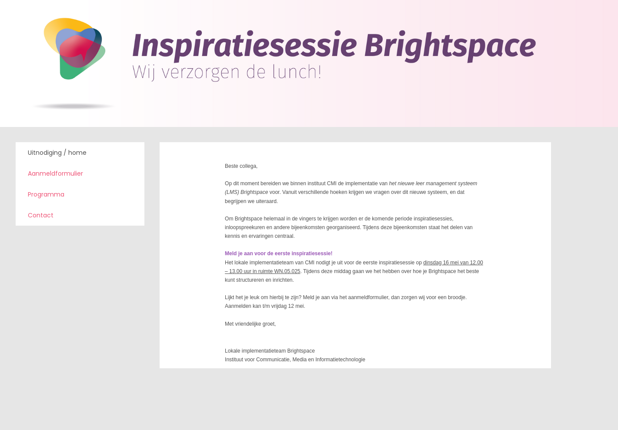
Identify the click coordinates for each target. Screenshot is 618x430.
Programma (46, 194)
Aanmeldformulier (55, 173)
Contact (40, 215)
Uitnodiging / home (57, 152)
